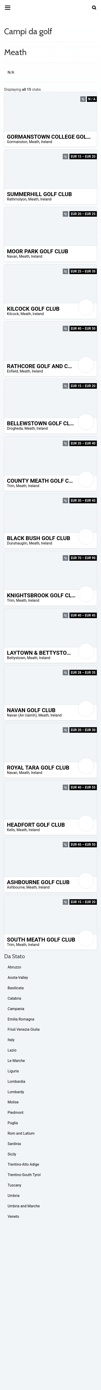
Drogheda (15, 428)
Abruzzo (14, 967)
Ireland (46, 142)
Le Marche (16, 1060)
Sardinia (14, 1144)
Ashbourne (16, 887)
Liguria (13, 1071)
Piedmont (16, 1112)
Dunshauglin (17, 543)
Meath (34, 142)
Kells (11, 830)
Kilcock (13, 314)
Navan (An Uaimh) (22, 715)
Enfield (12, 371)
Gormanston (17, 142)
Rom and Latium (21, 1133)
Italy (11, 1040)
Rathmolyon (17, 199)
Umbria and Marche (24, 1206)
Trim (10, 486)
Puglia (13, 1123)
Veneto (13, 1216)
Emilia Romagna (21, 1019)
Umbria (13, 1195)
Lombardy (16, 1092)
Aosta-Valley (18, 977)
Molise (13, 1102)
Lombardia (16, 1081)
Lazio (12, 1050)
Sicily (12, 1154)
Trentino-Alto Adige (23, 1164)
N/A (11, 72)
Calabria (14, 998)
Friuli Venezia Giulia (24, 1029)
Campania (16, 1009)
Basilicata (16, 988)
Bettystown (16, 658)
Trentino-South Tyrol (24, 1175)
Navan (12, 256)
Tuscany (14, 1185)
